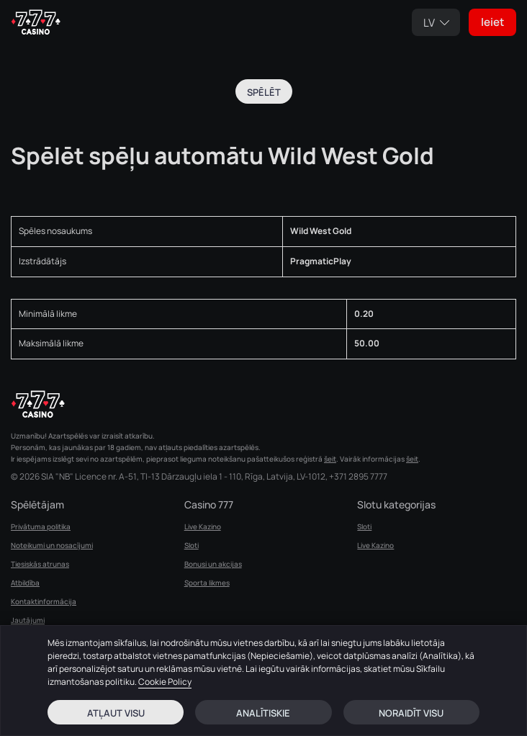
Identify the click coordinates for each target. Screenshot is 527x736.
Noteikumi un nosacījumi (52, 545)
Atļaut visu (116, 712)
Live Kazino (202, 526)
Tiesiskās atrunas (40, 564)
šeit (330, 459)
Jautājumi (28, 620)
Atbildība (25, 583)
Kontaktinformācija (43, 601)
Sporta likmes (207, 583)
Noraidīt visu (411, 712)
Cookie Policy (165, 682)
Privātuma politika (41, 526)
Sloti (191, 545)
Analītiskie (263, 712)
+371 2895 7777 (358, 477)
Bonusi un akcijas (213, 564)
